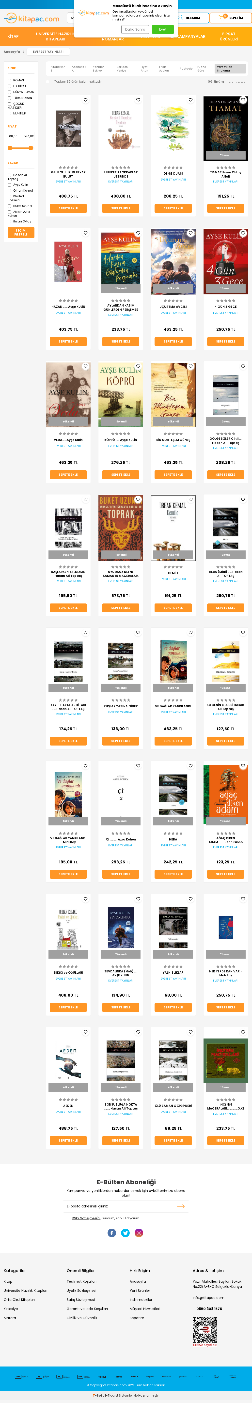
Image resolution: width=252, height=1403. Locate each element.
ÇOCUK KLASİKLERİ (16, 108)
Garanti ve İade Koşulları (87, 1311)
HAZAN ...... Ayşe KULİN (68, 309)
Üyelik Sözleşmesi (81, 1293)
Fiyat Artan (144, 71)
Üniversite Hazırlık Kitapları (25, 1293)
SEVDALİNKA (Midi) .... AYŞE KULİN (120, 976)
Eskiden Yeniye (122, 71)
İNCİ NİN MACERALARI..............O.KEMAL (225, 1109)
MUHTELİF (17, 116)
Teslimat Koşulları (81, 1284)
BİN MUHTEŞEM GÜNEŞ (173, 443)
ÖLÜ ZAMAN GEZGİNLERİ (173, 1109)
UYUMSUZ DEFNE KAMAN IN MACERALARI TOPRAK (121, 577)
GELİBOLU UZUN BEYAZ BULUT (68, 177)
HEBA (173, 842)
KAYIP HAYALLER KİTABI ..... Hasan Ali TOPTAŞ (68, 710)
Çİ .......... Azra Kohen (121, 842)
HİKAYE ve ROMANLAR (113, 39)
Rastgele (186, 71)
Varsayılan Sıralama (224, 71)
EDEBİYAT (17, 89)
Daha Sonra (134, 29)
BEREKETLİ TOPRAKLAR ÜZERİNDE (121, 177)
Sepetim (137, 1320)
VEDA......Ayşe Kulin (68, 443)
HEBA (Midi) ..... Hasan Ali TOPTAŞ (226, 577)
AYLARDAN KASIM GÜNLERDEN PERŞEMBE (120, 310)
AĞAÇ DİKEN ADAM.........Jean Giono (226, 843)
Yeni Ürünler (140, 1293)
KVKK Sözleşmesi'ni (86, 1221)
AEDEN (68, 1109)
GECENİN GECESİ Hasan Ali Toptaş (225, 710)
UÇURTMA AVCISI (173, 309)
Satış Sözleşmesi (81, 1302)
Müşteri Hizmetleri (145, 1311)
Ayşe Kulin (18, 187)
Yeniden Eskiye (98, 71)
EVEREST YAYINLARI (48, 54)
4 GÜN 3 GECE (226, 309)
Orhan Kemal (20, 193)
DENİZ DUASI (173, 176)
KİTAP (13, 39)
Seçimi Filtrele (21, 235)
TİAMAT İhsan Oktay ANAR (225, 177)
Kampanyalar (190, 39)
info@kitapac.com (208, 1300)
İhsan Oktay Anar (19, 226)
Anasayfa (12, 54)
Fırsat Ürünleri (229, 39)
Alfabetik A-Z (59, 71)
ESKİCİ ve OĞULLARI (68, 975)
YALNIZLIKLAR (173, 975)
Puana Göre (201, 71)
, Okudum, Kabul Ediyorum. (103, 1221)
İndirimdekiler (141, 1302)
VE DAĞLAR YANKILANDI (173, 709)
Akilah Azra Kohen (19, 216)
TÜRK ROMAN (20, 100)
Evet (163, 29)
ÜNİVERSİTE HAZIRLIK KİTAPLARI (55, 39)
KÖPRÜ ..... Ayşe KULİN (120, 443)
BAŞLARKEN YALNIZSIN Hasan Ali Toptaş (68, 577)
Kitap (8, 1284)
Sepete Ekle (68, 211)
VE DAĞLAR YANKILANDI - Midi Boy (68, 843)
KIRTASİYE (150, 39)
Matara (10, 1320)
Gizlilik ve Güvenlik (82, 1320)
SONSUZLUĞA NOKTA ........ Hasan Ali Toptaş (121, 1109)
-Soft (99, 1398)
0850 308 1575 (209, 1311)
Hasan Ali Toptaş (18, 180)
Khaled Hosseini (16, 201)
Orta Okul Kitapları (19, 1302)
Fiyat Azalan (164, 71)
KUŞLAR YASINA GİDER (121, 709)
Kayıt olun (181, 1209)
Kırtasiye (11, 1311)
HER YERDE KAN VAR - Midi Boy (225, 976)
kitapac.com (117, 1388)
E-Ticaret (111, 1398)
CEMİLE (173, 576)
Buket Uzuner (20, 208)
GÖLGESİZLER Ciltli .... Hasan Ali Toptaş (225, 444)
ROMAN (16, 83)
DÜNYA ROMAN (21, 95)
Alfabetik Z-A (80, 71)
